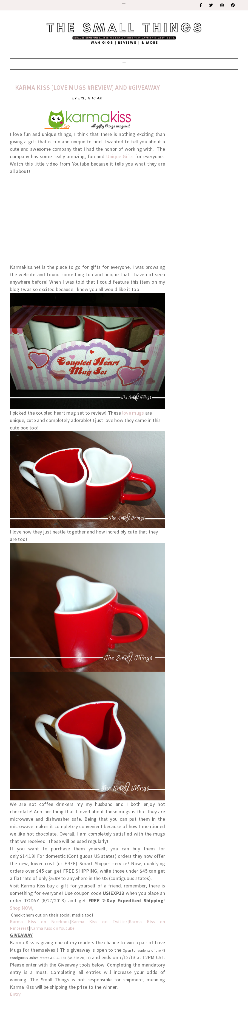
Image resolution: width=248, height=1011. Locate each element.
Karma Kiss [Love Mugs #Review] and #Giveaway (87, 87)
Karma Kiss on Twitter (99, 921)
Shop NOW (21, 908)
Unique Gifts (119, 156)
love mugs (133, 413)
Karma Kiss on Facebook (40, 921)
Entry (15, 994)
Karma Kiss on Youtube (52, 928)
